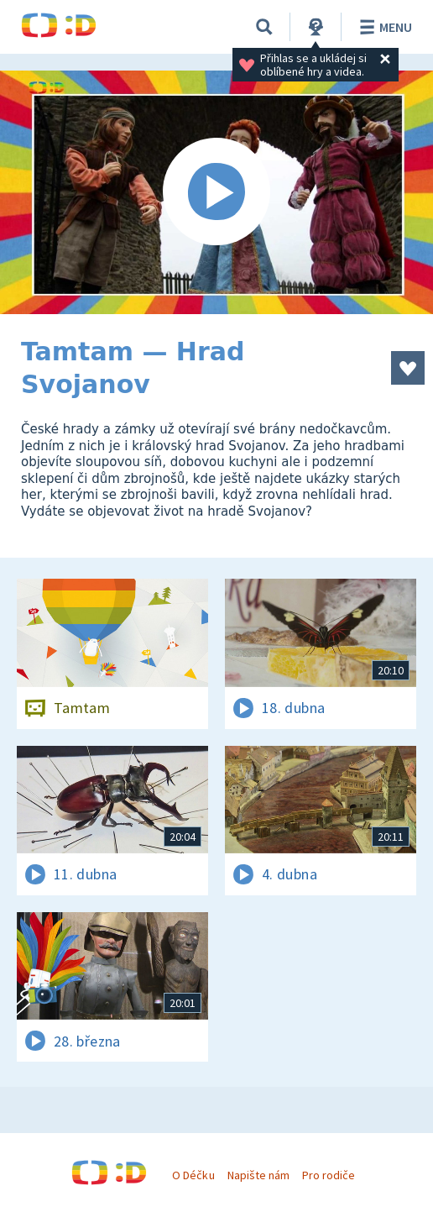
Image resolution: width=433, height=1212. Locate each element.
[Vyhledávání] (264, 27)
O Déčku (193, 1175)
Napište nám (258, 1175)
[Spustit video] (216, 192)
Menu (383, 26)
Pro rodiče (328, 1175)
